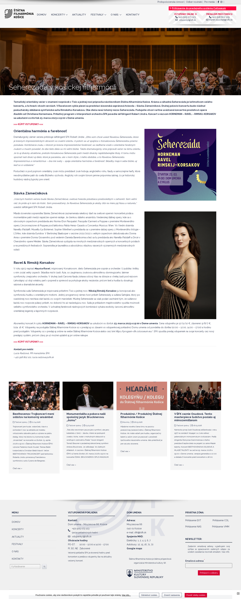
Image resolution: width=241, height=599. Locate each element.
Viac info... (126, 595)
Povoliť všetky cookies (195, 595)
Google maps (134, 548)
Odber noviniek (194, 2)
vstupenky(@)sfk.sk (187, 19)
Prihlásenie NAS (193, 526)
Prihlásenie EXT (193, 520)
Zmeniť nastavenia (172, 595)
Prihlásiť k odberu (209, 573)
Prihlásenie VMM (220, 526)
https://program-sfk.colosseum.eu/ (134, 331)
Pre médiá (209, 2)
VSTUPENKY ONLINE (185, 14)
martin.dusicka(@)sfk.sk (221, 19)
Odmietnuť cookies (149, 595)
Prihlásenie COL (221, 520)
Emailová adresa (195, 561)
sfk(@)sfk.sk (140, 532)
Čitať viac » (17, 468)
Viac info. (226, 552)
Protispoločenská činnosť (171, 2)
